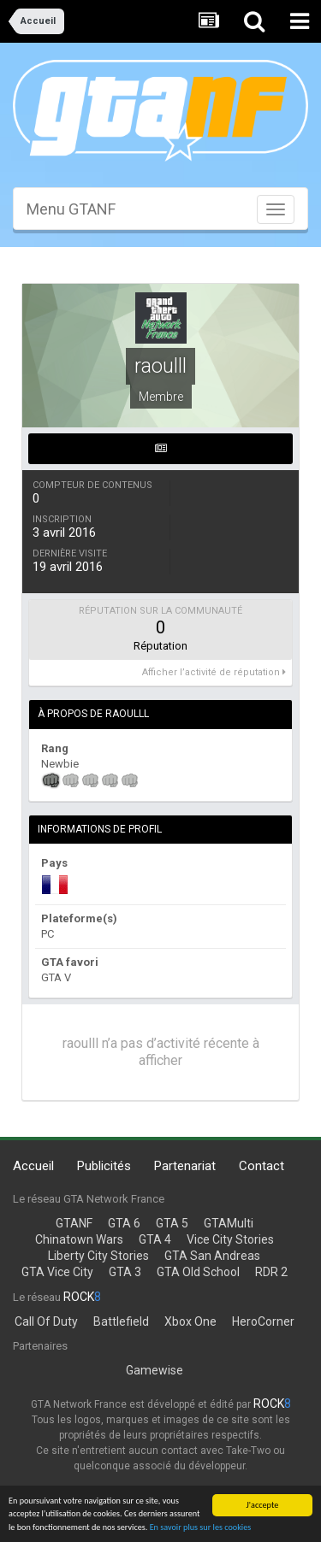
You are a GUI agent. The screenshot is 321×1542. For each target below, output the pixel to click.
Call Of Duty (46, 1321)
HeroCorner (263, 1321)
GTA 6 (124, 1223)
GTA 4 (155, 1239)
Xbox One (190, 1321)
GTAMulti (228, 1223)
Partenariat (185, 1166)
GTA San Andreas (212, 1255)
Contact (261, 1166)
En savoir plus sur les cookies (201, 1527)
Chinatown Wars (79, 1239)
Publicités (104, 1166)
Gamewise (154, 1370)
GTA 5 (172, 1223)
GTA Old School (198, 1272)
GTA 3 (125, 1272)
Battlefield (121, 1321)
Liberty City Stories (98, 1255)
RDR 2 (271, 1272)
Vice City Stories (230, 1239)
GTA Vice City (57, 1272)
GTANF (74, 1223)
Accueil (33, 1166)
